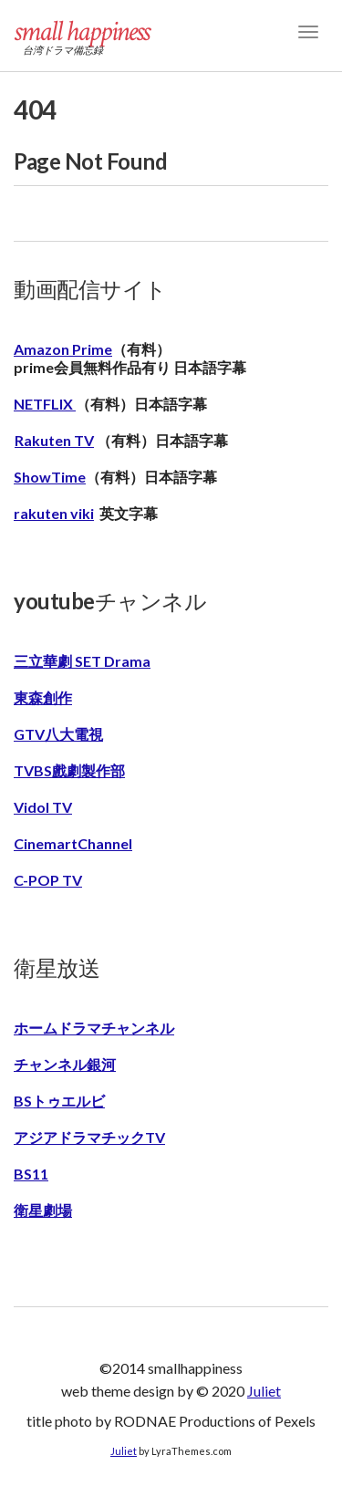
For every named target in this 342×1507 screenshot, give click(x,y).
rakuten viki (54, 513)
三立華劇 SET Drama (82, 661)
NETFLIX (45, 403)
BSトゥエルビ (59, 1100)
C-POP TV (48, 880)
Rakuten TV (54, 440)
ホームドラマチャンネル (94, 1027)
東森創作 (43, 697)
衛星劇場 (43, 1210)
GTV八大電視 (58, 734)
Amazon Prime (63, 349)
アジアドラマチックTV (89, 1137)
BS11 (31, 1173)
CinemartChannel (73, 843)
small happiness (81, 31)
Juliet (264, 1390)
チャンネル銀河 (65, 1064)
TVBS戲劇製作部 (69, 770)
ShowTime (50, 476)
